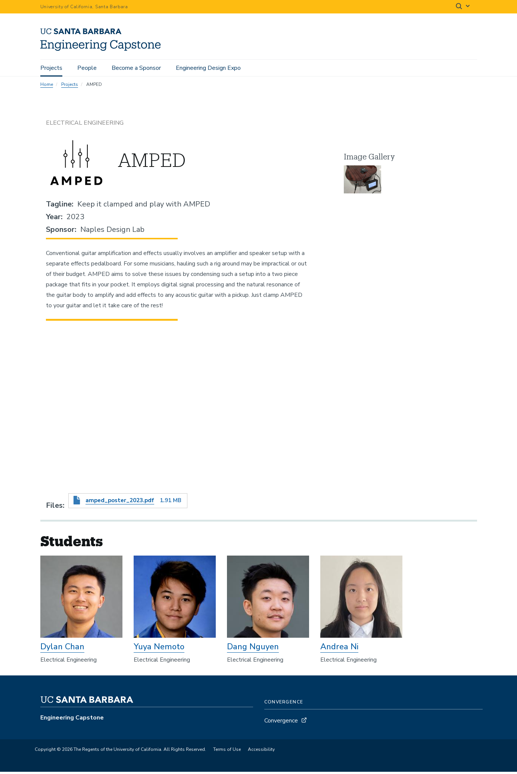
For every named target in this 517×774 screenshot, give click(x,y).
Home (46, 87)
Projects (51, 68)
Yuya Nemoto (159, 649)
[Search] (463, 6)
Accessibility (261, 752)
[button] (362, 182)
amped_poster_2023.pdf (119, 503)
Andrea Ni (339, 649)
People (87, 68)
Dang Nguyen (253, 649)
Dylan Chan (62, 649)
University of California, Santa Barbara (84, 7)
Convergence (281, 723)
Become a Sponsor (136, 68)
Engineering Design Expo (208, 68)
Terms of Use (227, 752)
